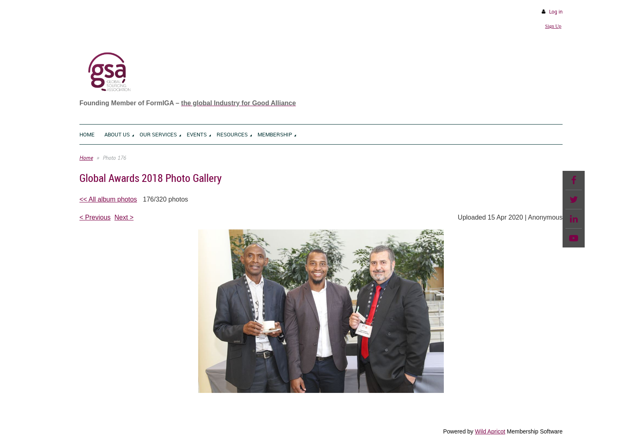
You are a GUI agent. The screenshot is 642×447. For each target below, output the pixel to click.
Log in (556, 11)
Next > (124, 217)
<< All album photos (108, 199)
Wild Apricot (490, 431)
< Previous (95, 217)
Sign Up (553, 26)
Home (86, 157)
